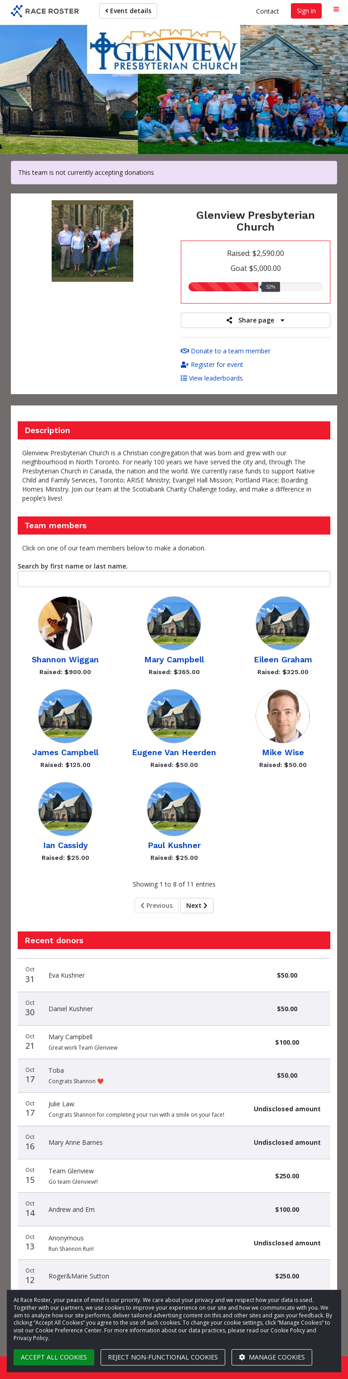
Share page (256, 320)
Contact (267, 11)
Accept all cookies (54, 1357)
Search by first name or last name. (73, 566)
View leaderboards (212, 378)
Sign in (306, 10)
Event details (128, 10)
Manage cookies (272, 1357)
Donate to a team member (226, 351)
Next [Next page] (197, 905)
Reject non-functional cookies (163, 1357)
